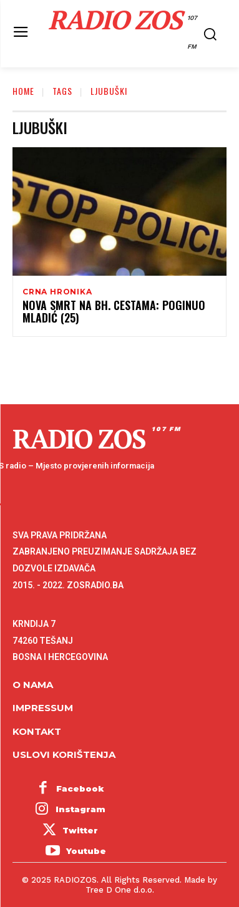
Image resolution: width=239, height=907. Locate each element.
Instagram (80, 809)
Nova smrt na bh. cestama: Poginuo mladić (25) (113, 311)
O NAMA (32, 685)
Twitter (80, 830)
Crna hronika (57, 292)
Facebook (80, 788)
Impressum (42, 708)
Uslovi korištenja (63, 754)
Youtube (86, 851)
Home (23, 90)
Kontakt (36, 731)
